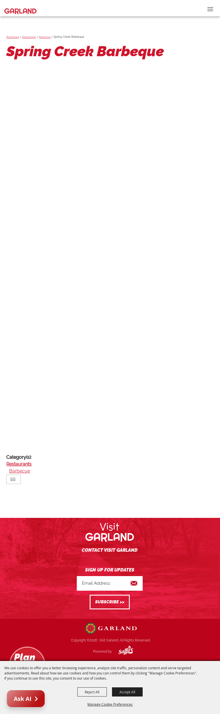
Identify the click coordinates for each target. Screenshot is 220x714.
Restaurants (29, 37)
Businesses (12, 37)
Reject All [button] (92, 692)
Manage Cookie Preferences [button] (110, 704)
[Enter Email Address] (110, 583)
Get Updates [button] (110, 602)
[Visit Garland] (20, 8)
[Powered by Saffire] (121, 651)
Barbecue (44, 37)
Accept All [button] (127, 692)
